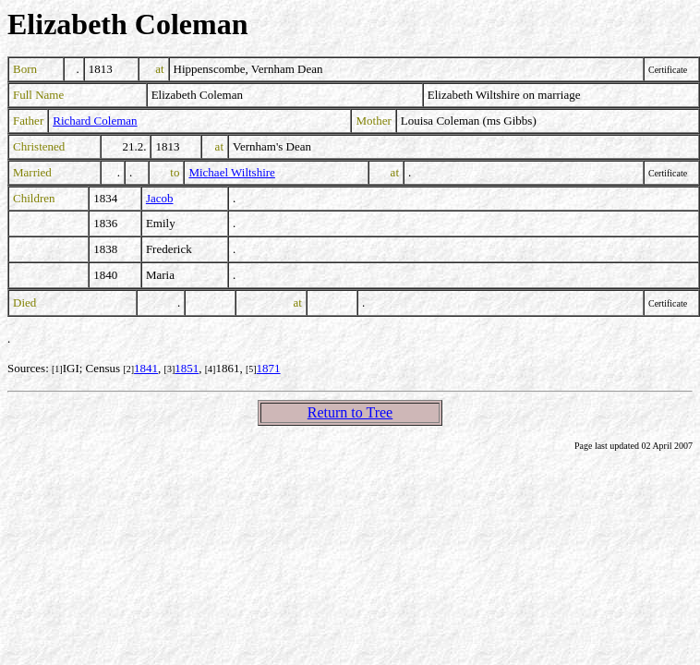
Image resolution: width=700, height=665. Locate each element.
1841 (146, 368)
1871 (269, 368)
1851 (187, 368)
